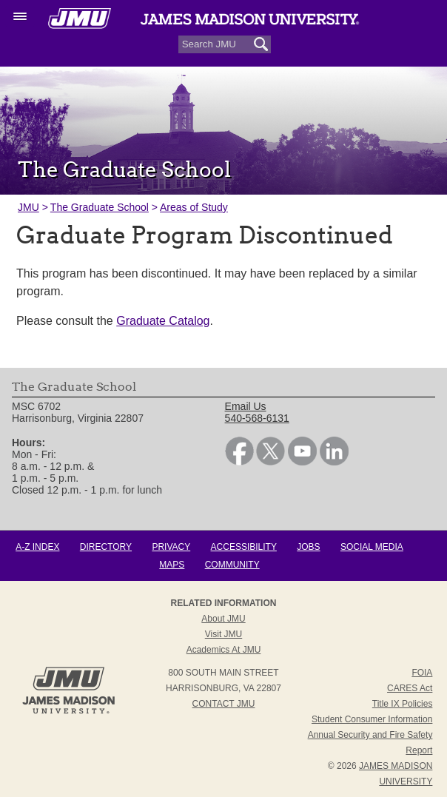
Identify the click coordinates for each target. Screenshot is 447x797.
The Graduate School (99, 207)
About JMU (223, 618)
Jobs (308, 547)
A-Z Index (37, 547)
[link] (239, 462)
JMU (28, 207)
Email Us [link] (245, 406)
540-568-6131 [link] (257, 418)
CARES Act (409, 688)
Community (232, 564)
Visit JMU (223, 634)
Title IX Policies (402, 704)
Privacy (171, 547)
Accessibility (244, 547)
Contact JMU (223, 704)
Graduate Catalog (162, 321)
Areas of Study (194, 207)
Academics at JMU (223, 650)
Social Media (371, 547)
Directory (106, 547)
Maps (171, 564)
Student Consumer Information (372, 719)
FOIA (421, 672)
